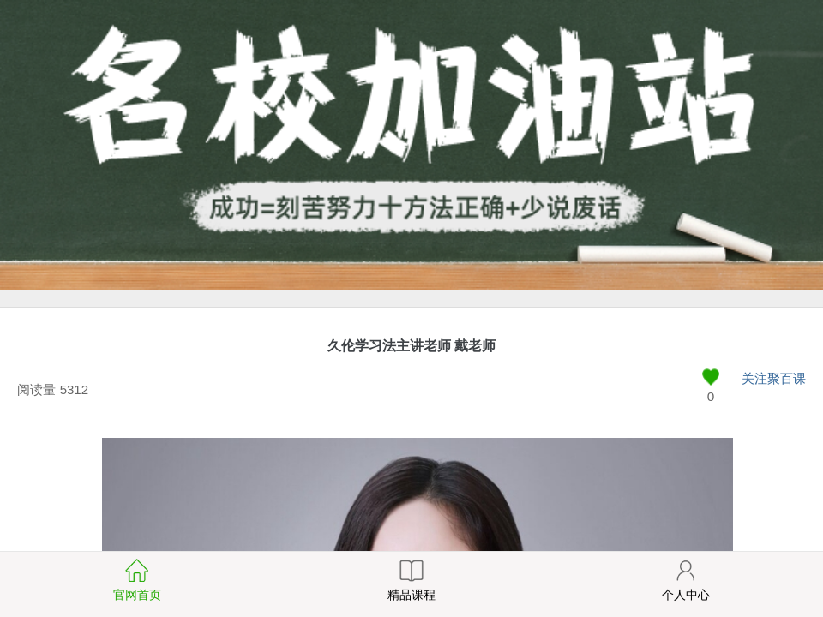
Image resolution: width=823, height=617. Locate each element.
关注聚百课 (774, 378)
